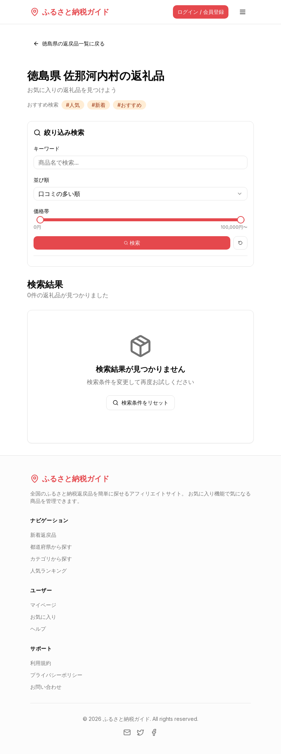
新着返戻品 (43, 535)
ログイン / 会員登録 (200, 12)
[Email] (127, 732)
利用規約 (40, 663)
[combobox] (140, 193)
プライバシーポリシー (56, 675)
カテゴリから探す (51, 558)
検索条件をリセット (140, 402)
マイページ (43, 605)
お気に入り (43, 617)
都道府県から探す (51, 547)
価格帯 (41, 211)
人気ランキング (48, 570)
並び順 (41, 180)
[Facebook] (154, 732)
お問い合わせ (45, 687)
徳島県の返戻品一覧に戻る (69, 43)
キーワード (47, 148)
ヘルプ (38, 628)
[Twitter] (140, 732)
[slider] (40, 220)
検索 (132, 243)
